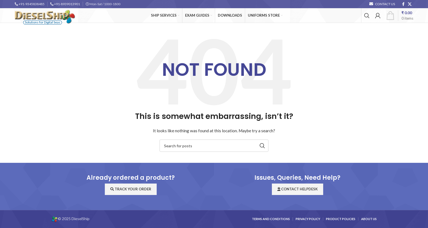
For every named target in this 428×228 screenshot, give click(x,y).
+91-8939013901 (67, 4)
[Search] (366, 15)
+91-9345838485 (31, 4)
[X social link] (409, 4)
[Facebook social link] (403, 4)
